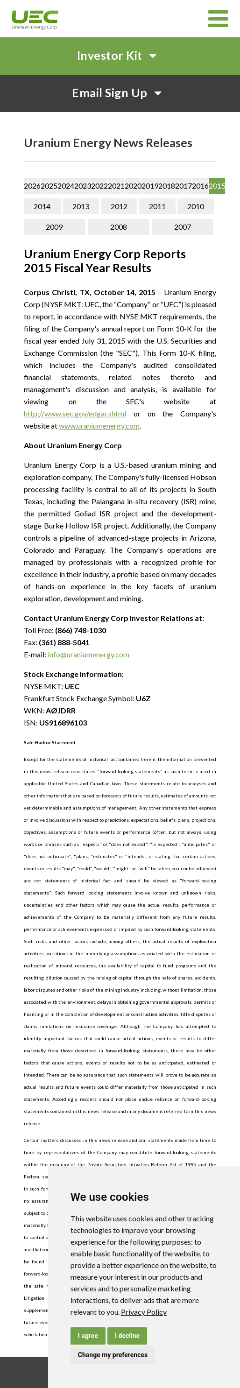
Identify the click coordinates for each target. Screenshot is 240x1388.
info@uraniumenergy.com (88, 654)
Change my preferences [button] (113, 1355)
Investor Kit (120, 55)
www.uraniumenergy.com (99, 425)
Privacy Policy (144, 1311)
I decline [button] (127, 1335)
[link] (144, 1311)
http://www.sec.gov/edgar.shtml (75, 413)
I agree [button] (88, 1335)
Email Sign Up (120, 92)
